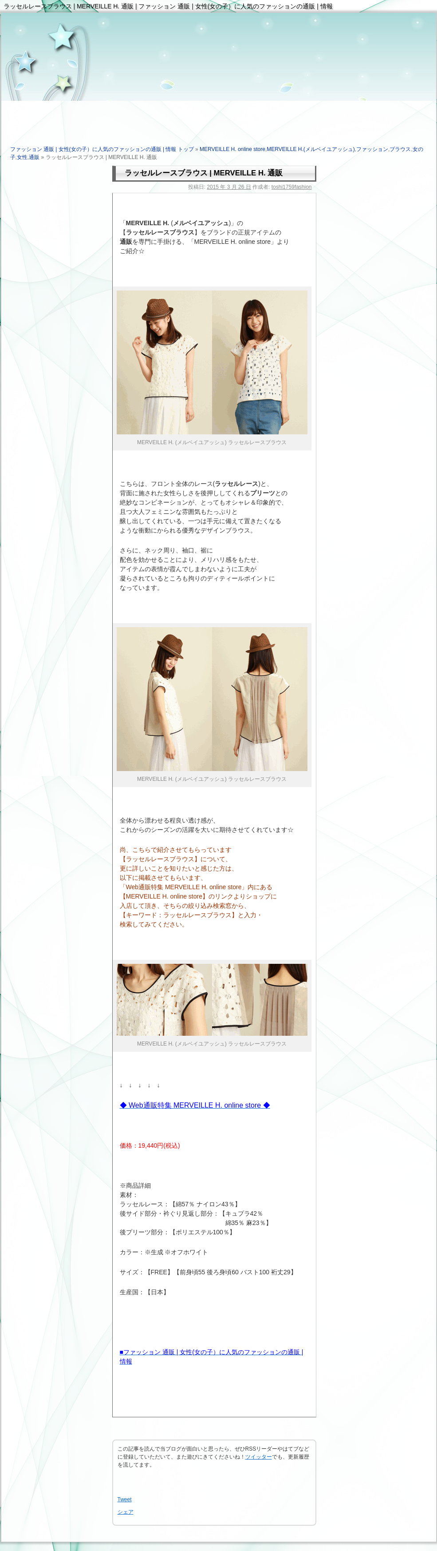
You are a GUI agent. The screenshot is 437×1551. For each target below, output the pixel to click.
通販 (34, 157)
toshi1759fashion (292, 187)
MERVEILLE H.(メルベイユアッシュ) (310, 149)
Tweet (125, 1499)
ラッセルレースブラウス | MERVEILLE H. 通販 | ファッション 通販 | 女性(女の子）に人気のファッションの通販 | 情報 (168, 6)
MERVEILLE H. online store (232, 149)
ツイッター (258, 1457)
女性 (22, 157)
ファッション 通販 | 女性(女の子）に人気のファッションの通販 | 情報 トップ (102, 149)
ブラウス (400, 149)
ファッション (372, 149)
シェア (126, 1512)
